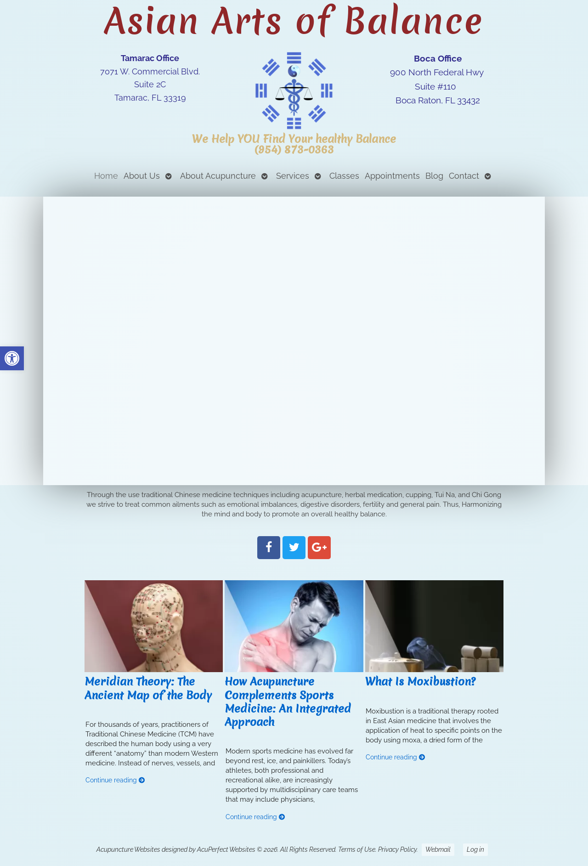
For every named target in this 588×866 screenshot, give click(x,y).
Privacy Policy (397, 849)
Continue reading (115, 780)
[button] (12, 358)
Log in (475, 849)
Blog (434, 176)
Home (106, 176)
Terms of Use (356, 849)
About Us (142, 176)
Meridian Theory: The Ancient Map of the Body (148, 688)
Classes (344, 176)
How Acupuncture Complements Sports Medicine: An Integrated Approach (288, 702)
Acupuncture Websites (128, 849)
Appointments (392, 176)
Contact (464, 176)
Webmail (438, 849)
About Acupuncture (218, 176)
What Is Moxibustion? (420, 681)
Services (292, 176)
